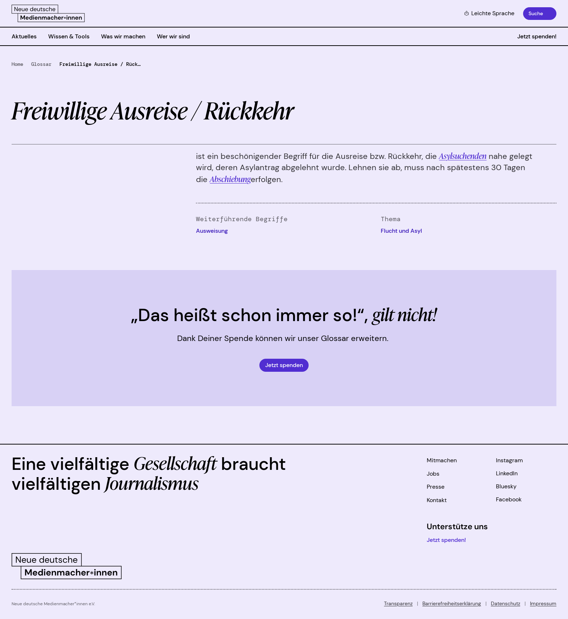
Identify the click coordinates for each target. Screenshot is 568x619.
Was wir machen (123, 36)
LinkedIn (507, 473)
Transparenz (398, 603)
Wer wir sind (173, 36)
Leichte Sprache (489, 13)
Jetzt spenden (284, 365)
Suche (536, 13)
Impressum (543, 603)
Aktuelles (24, 36)
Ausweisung (212, 231)
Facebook (509, 499)
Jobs (433, 473)
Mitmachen (442, 460)
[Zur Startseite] (48, 13)
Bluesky (506, 486)
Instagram (509, 460)
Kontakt (437, 500)
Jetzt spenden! (536, 36)
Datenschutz (505, 603)
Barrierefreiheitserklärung (451, 603)
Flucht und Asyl (401, 231)
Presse (435, 486)
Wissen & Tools (68, 36)
